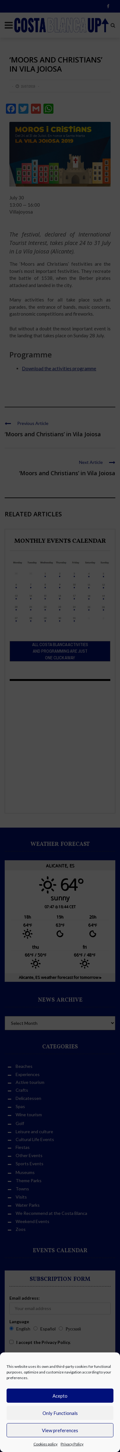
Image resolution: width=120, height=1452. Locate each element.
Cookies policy (45, 1444)
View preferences (60, 1430)
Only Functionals (60, 1413)
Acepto (60, 1396)
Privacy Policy (72, 1444)
